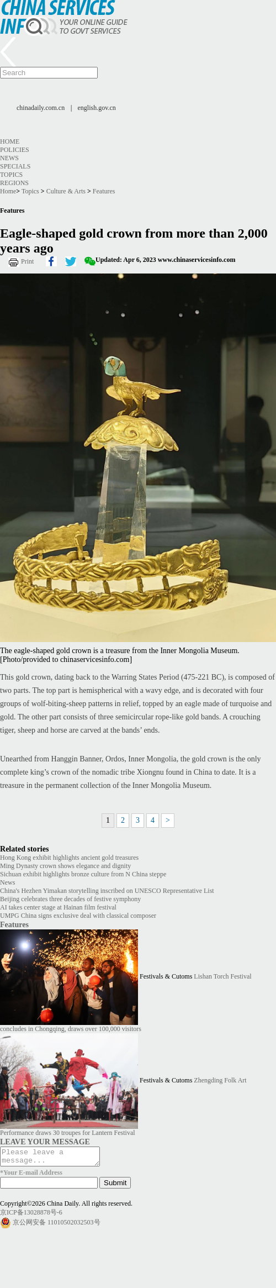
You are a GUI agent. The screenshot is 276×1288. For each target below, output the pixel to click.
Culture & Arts (66, 191)
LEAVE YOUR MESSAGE (45, 1141)
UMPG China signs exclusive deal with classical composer (78, 915)
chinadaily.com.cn (41, 108)
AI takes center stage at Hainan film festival (58, 907)
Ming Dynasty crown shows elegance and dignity (65, 866)
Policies (14, 150)
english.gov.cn (97, 108)
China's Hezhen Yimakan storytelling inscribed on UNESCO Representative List (107, 891)
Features (104, 191)
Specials (15, 166)
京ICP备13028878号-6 (31, 1215)
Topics (11, 174)
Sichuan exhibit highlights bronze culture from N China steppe (83, 874)
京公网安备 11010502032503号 (56, 1225)
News (9, 158)
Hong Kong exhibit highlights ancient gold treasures (69, 857)
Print (27, 261)
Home (9, 141)
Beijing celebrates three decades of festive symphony (70, 899)
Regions (14, 183)
